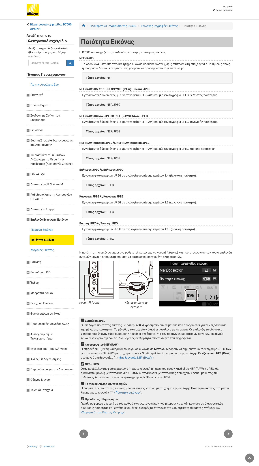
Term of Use (48, 446)
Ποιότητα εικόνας (127, 392)
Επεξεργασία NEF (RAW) (135, 357)
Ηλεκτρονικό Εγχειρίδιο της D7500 (113, 26)
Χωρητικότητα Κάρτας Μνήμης (102, 412)
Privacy (33, 446)
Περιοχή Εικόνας (42, 229)
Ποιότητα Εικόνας (43, 240)
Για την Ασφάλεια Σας (45, 84)
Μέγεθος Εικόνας (42, 250)
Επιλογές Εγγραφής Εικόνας (159, 26)
